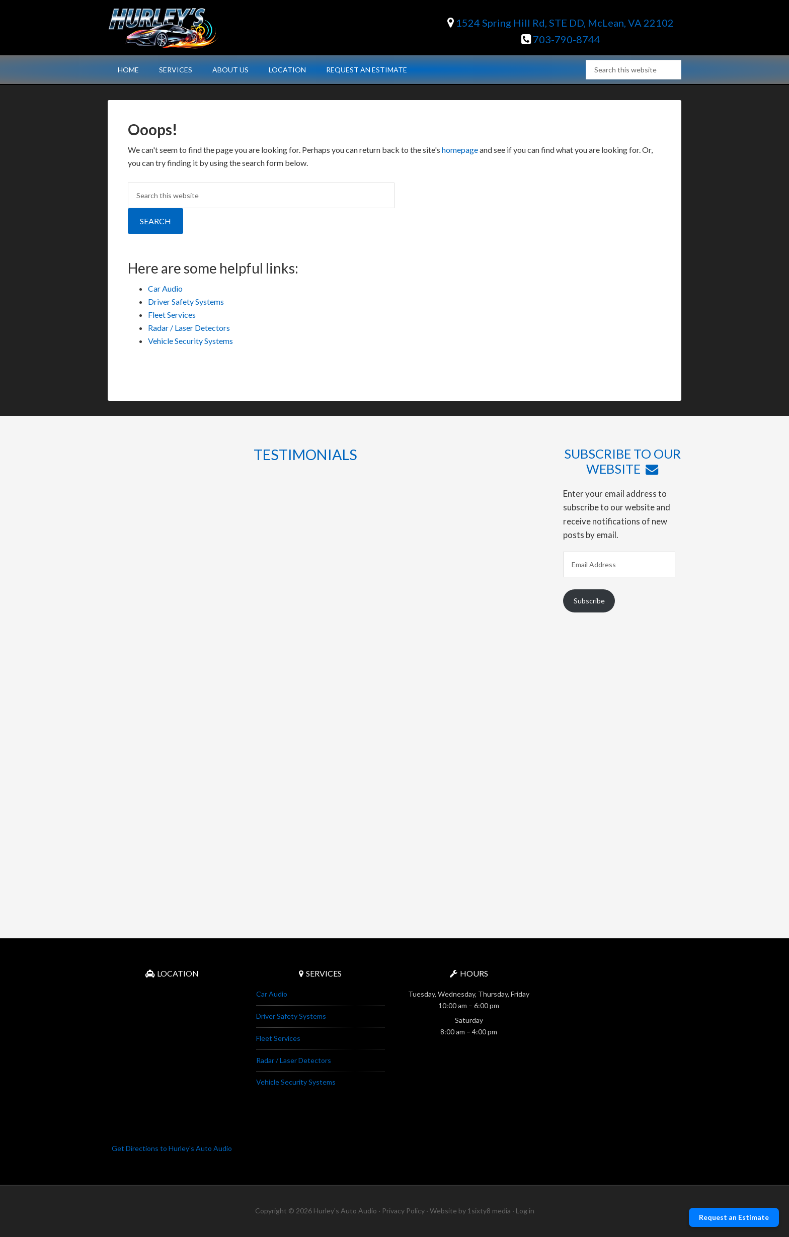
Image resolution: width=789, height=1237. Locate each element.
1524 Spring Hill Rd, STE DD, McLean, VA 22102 (560, 23)
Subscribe (589, 600)
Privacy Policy (403, 1210)
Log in (525, 1210)
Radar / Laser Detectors (189, 327)
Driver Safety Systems (186, 301)
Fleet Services (172, 314)
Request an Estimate (734, 1217)
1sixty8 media (489, 1210)
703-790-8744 (560, 39)
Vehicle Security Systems (190, 340)
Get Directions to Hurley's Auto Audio (172, 1148)
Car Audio (165, 288)
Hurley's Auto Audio (193, 28)
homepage (460, 149)
